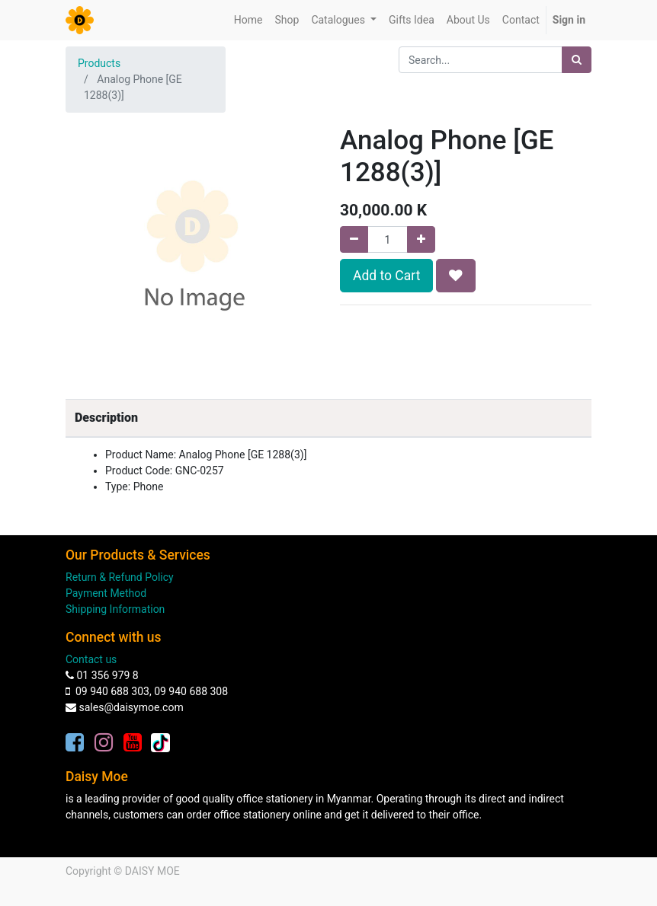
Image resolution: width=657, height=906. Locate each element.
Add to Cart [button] (386, 275)
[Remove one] (354, 239)
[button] (456, 275)
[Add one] (421, 239)
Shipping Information (115, 609)
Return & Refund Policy (120, 577)
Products (99, 63)
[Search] (576, 59)
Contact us (91, 659)
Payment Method (106, 593)
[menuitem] (248, 20)
